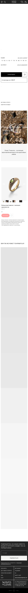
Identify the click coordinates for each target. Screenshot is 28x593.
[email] (14, 553)
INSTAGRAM (18, 568)
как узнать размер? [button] (22, 58)
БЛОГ (2, 577)
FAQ (2, 575)
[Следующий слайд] (24, 184)
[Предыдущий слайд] (3, 184)
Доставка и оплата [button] (5, 102)
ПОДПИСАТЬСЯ (14, 558)
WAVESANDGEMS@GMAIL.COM (21, 577)
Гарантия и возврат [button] (6, 104)
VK (15, 573)
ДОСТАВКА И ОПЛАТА (6, 570)
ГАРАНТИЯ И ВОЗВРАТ (6, 573)
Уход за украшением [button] (22, 65)
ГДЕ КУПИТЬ (4, 568)
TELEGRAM (17, 570)
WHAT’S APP (18, 575)
